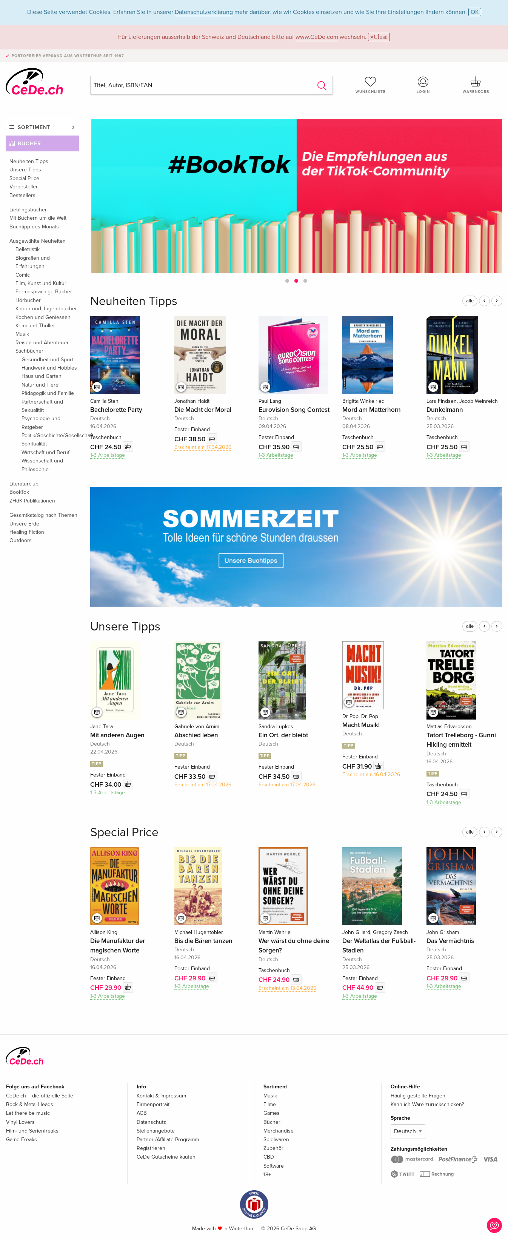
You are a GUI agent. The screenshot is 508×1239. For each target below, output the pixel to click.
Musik (22, 334)
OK (475, 12)
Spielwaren (276, 1139)
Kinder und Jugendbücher (46, 308)
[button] (287, 281)
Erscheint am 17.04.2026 (202, 447)
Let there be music (28, 1113)
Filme (269, 1104)
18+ (267, 1174)
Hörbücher (28, 300)
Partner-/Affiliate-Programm (168, 1139)
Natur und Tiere (40, 385)
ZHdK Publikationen (32, 501)
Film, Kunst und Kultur (40, 283)
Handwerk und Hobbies (49, 368)
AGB (142, 1113)
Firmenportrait (153, 1104)
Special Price (24, 178)
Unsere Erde (24, 524)
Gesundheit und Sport (47, 359)
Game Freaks (21, 1139)
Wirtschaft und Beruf (45, 452)
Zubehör (273, 1148)
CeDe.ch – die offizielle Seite (39, 1096)
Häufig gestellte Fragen (418, 1096)
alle (470, 301)
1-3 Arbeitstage (107, 455)
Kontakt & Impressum (161, 1096)
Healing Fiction (26, 532)
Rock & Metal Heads (29, 1104)
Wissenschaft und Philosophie (42, 465)
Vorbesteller (23, 186)
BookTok (19, 492)
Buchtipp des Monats (34, 226)
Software (273, 1166)
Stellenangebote (156, 1131)
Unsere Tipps (25, 169)
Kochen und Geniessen (43, 317)
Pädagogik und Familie (48, 393)
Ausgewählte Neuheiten (37, 241)
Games (271, 1113)
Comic (22, 275)
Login (423, 85)
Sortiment (34, 127)
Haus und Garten (42, 376)
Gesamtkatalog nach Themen (43, 515)
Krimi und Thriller (35, 325)
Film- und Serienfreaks (32, 1131)
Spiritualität (34, 444)
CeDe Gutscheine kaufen (166, 1157)
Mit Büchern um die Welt (37, 218)
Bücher (29, 143)
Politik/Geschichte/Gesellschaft (50, 435)
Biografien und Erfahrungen (32, 262)
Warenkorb (476, 85)
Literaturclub (23, 484)
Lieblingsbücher (28, 209)
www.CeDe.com (317, 37)
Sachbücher (29, 351)
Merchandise (278, 1131)
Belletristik (27, 249)
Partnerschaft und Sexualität (42, 406)
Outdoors (20, 540)
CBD (268, 1157)
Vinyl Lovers (20, 1122)
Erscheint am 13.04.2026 (287, 988)
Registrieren (151, 1148)
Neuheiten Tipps (28, 161)
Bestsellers (22, 195)
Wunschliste (370, 85)
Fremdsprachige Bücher (43, 291)
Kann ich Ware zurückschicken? (427, 1104)
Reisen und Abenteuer (42, 342)
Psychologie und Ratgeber (41, 422)
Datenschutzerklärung (204, 12)
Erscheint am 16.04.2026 (371, 774)
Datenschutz (151, 1122)
